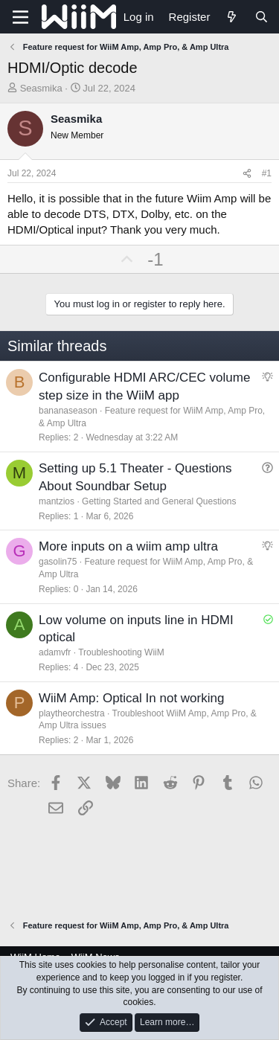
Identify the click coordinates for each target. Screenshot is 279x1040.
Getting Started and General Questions (159, 501)
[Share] (247, 173)
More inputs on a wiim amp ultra (128, 546)
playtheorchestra (72, 713)
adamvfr (55, 652)
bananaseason (68, 410)
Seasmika (41, 88)
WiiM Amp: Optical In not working (131, 698)
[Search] (261, 17)
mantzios (56, 501)
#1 (267, 173)
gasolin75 (58, 561)
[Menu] (20, 17)
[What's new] (231, 17)
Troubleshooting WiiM (121, 652)
